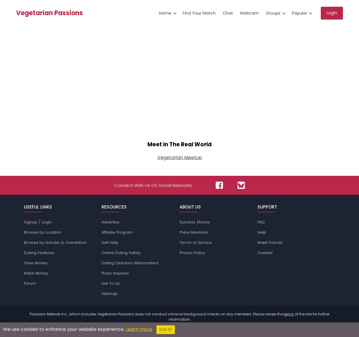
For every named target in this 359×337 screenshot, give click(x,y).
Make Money (36, 273)
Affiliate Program (117, 232)
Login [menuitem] (332, 13)
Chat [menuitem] (228, 13)
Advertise (110, 222)
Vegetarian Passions (49, 13)
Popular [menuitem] (299, 13)
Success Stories (195, 222)
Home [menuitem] (165, 13)
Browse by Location (42, 232)
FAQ (261, 222)
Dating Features (39, 253)
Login (47, 222)
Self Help (110, 242)
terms (289, 314)
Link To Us (111, 283)
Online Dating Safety (121, 253)
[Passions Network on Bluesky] (241, 185)
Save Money (36, 263)
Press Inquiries (115, 273)
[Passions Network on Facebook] (219, 185)
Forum (30, 283)
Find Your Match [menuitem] (199, 13)
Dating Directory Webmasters (130, 263)
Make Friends (270, 242)
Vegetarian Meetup (179, 157)
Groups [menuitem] (273, 13)
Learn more (139, 329)
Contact (265, 253)
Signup (30, 222)
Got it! (165, 329)
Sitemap (110, 293)
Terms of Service (196, 242)
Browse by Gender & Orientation (55, 242)
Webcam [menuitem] (249, 13)
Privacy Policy (192, 253)
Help (261, 232)
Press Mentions (194, 232)
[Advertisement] (179, 86)
